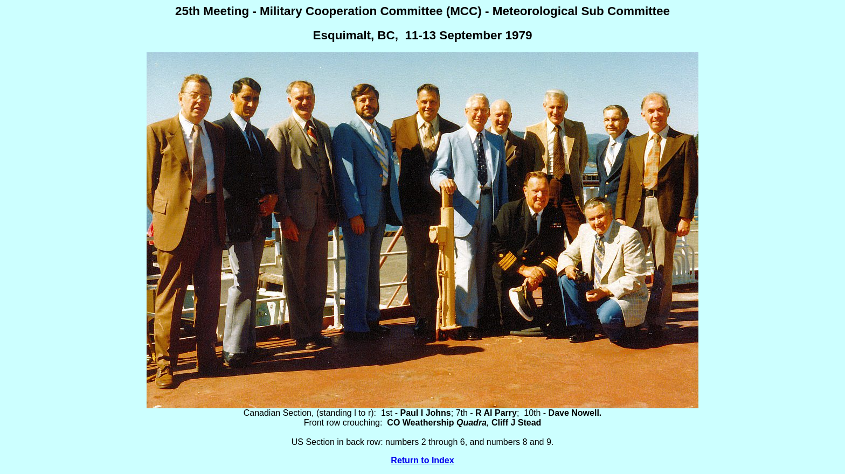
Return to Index (422, 460)
